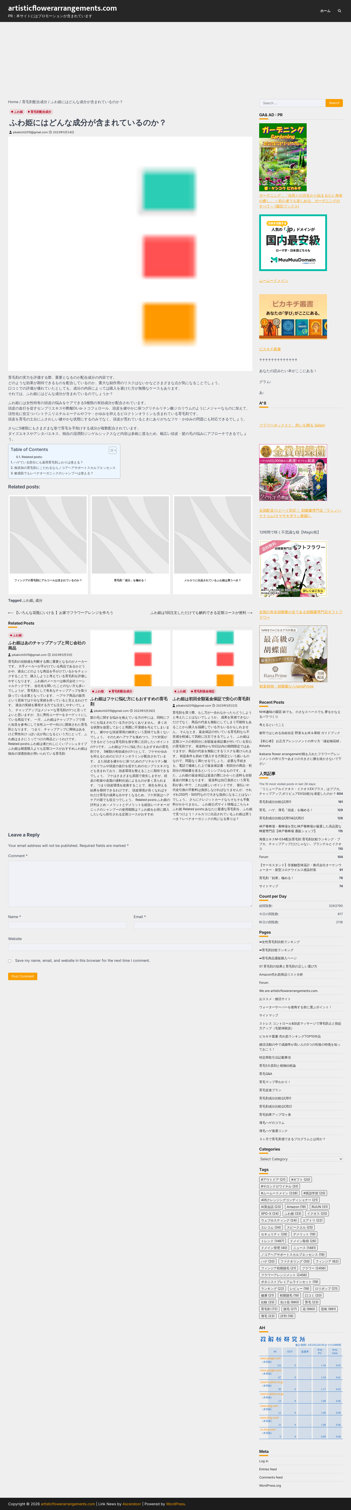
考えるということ (272, 725)
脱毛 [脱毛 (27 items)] (290, 1309)
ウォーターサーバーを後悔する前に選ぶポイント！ (295, 1007)
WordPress (175, 1504)
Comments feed (271, 1477)
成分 (39, 600)
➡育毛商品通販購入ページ (278, 958)
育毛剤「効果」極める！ (276, 878)
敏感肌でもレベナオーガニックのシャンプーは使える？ (53, 473)
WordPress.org (270, 1485)
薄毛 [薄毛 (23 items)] (268, 1316)
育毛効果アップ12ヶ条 (275, 1114)
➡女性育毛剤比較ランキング (279, 942)
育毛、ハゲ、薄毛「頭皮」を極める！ (286, 810)
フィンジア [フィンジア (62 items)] (327, 1261)
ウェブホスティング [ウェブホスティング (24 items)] (279, 1220)
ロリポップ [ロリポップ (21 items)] (326, 1288)
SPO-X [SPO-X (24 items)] (270, 1213)
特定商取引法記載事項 (275, 1057)
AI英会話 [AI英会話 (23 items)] (271, 1207)
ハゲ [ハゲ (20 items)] (268, 1261)
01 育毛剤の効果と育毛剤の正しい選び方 (288, 966)
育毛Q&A (265, 1074)
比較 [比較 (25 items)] (267, 1302)
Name (14, 916)
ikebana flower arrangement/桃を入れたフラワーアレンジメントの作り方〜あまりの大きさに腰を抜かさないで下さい (300, 758)
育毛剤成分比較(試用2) (275, 1106)
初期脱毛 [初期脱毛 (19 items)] (289, 1295)
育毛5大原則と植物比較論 (277, 1065)
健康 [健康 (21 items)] (267, 1295)
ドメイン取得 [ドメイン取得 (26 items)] (303, 1241)
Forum (263, 857)
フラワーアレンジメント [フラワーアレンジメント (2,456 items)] (284, 1275)
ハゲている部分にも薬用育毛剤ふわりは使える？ (48, 462)
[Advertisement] (175, 56)
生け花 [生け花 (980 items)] (289, 1302)
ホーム (325, 11)
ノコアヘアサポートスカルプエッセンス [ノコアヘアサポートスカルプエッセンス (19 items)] (293, 1254)
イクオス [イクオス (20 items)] (317, 1213)
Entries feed (268, 1469)
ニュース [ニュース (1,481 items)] (304, 1248)
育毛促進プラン (270, 1090)
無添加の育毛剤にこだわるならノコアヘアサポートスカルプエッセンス (65, 468)
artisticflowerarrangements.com (62, 8)
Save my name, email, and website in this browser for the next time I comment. (82, 960)
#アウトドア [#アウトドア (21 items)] (273, 1179)
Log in (263, 1461)
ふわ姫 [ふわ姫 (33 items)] (293, 1213)
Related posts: (32, 457)
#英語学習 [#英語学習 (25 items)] (314, 1193)
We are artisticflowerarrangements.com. (288, 991)
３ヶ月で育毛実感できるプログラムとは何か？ (292, 1139)
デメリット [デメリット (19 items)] (304, 1234)
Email (140, 916)
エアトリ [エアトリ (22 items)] (313, 1220)
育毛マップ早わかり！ (275, 1082)
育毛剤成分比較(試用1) (275, 802)
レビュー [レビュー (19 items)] (299, 1288)
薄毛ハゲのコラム (272, 1123)
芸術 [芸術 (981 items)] (328, 1309)
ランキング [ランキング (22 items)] (272, 1288)
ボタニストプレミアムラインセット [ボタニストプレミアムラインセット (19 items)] (289, 1282)
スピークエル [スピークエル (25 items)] (300, 1227)
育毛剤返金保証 (204, 691)
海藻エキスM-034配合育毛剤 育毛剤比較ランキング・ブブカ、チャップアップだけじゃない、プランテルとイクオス (300, 844)
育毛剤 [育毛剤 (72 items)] (269, 1309)
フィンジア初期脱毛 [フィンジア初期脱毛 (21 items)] (278, 1268)
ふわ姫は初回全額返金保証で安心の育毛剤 (211, 698)
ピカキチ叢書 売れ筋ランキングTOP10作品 (290, 1036)
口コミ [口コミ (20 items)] (313, 1295)
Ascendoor (132, 1504)
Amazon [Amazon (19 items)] (296, 1207)
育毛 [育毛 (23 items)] (311, 1302)
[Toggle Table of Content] (110, 450)
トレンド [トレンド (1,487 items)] (272, 1241)
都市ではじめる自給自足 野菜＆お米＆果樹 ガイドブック (299, 733)
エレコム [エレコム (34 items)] (271, 1227)
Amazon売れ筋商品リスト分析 (281, 974)
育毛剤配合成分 (41, 112)
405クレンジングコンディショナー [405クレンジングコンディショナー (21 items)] (289, 1200)
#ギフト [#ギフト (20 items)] (300, 1179)
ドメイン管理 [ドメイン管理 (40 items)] (274, 1248)
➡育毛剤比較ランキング (276, 950)
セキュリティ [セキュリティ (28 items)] (274, 1234)
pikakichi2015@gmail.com (28, 132)
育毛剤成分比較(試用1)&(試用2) (281, 818)
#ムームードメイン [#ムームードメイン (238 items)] (279, 1193)
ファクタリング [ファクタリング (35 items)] (295, 1261)
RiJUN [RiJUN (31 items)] (320, 1207)
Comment (18, 855)
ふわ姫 (18, 112)
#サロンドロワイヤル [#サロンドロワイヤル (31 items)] (279, 1186)
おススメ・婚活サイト (275, 999)
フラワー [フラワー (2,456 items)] (314, 1268)
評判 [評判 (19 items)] (286, 1316)
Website (15, 938)
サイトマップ (268, 886)
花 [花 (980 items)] (309, 1309)
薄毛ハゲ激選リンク (273, 1131)
